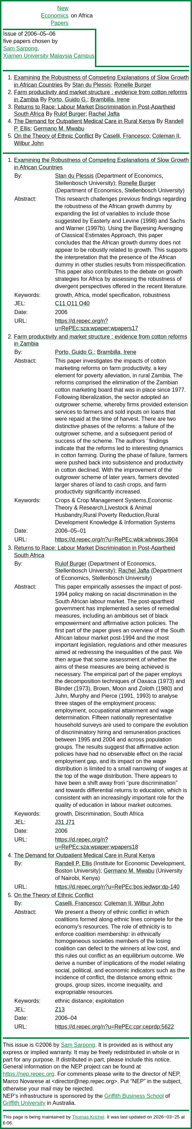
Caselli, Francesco (126, 136)
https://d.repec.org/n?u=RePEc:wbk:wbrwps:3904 (116, 539)
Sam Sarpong (20, 48)
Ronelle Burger (132, 85)
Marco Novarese (23, 1081)
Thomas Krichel (88, 1117)
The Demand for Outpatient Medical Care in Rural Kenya (84, 121)
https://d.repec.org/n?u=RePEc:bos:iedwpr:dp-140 (117, 887)
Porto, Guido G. (67, 99)
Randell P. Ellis (73, 863)
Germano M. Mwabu (59, 129)
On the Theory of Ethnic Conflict (53, 136)
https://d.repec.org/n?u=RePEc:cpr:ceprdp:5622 (114, 1027)
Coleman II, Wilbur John (134, 903)
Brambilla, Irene (110, 99)
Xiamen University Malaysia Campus (49, 56)
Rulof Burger (69, 114)
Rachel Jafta (104, 114)
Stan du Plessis (91, 85)
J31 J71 (65, 822)
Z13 (60, 1010)
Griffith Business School (134, 1096)
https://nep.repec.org (28, 1074)
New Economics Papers (54, 15)
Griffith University (24, 1103)
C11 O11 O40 (72, 303)
